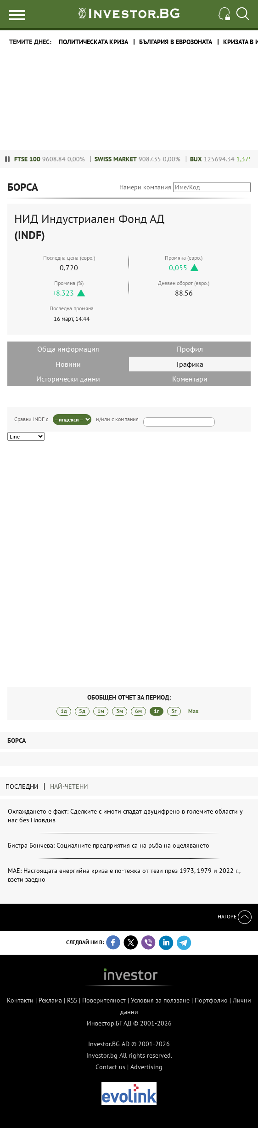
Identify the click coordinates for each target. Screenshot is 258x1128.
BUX (203, 159)
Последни (22, 786)
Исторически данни (68, 378)
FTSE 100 (35, 159)
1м (100, 710)
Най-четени (69, 786)
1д (64, 710)
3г (174, 710)
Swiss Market (123, 159)
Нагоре (235, 916)
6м (138, 710)
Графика (190, 364)
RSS (72, 1000)
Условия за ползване (160, 1000)
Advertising (146, 1067)
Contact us (110, 1067)
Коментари (190, 378)
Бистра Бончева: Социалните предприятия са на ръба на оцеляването (108, 845)
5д (82, 710)
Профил (190, 348)
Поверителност (104, 1000)
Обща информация (68, 348)
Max (193, 710)
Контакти (20, 1000)
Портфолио (211, 1000)
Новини (68, 364)
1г (156, 710)
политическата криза (93, 42)
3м (119, 710)
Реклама (50, 1000)
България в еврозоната (175, 42)
